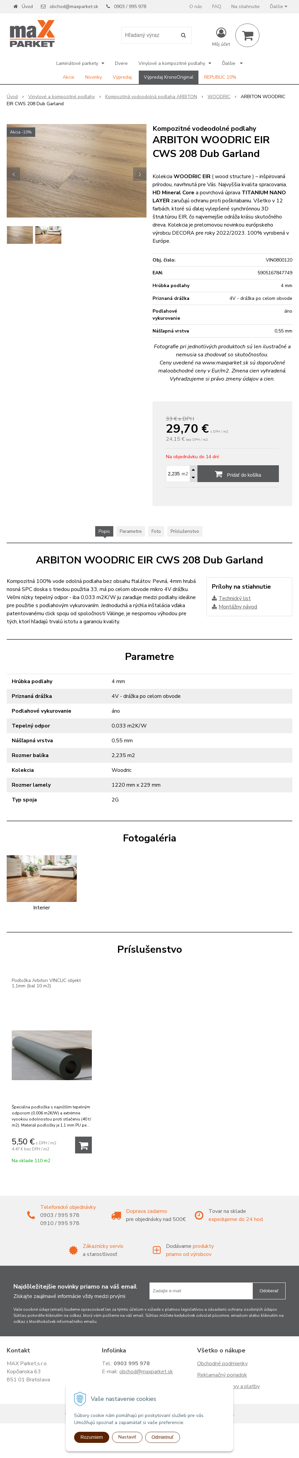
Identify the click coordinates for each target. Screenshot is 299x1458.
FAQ (216, 6)
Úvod (27, 6)
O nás (195, 6)
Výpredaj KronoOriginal (168, 77)
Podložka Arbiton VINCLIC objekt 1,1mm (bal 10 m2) (46, 983)
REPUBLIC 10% (220, 77)
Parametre (131, 531)
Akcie (68, 77)
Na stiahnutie (245, 6)
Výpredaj (122, 77)
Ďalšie (278, 6)
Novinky (93, 77)
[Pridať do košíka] (83, 1145)
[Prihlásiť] (221, 37)
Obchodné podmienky (222, 1363)
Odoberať (269, 1290)
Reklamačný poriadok (222, 1375)
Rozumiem (91, 1437)
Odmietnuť (163, 1437)
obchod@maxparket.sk (74, 6)
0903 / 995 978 (130, 6)
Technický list (235, 598)
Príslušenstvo (185, 531)
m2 (185, 474)
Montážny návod (238, 606)
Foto (156, 531)
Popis (104, 531)
